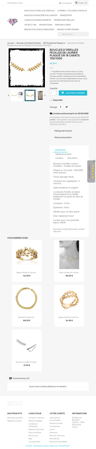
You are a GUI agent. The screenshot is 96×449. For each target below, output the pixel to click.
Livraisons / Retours (37, 418)
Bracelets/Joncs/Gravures (39, 29)
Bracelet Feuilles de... (26, 317)
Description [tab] (60, 150)
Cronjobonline (34, 442)
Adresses (54, 432)
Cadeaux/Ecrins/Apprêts (37, 20)
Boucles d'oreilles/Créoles (39, 10)
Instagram (20, 403)
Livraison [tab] (59, 158)
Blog (30, 438)
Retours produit (56, 423)
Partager (60, 107)
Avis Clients (89, 171)
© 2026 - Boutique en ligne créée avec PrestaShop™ (48, 446)
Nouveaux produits (15, 418)
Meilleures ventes (14, 421)
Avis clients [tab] (72, 158)
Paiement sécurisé (36, 429)
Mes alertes (54, 438)
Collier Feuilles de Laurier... (69, 272)
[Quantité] (52, 93)
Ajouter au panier (73, 92)
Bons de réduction (57, 435)
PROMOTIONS (45, 24)
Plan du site (33, 435)
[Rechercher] (73, 34)
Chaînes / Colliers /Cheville (72, 10)
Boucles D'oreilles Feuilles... (27, 362)
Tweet (66, 107)
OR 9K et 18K (30, 24)
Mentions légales (35, 421)
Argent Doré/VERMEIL (68, 29)
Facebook (10, 403)
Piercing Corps (63, 24)
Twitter (15, 403)
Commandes (55, 426)
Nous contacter (35, 432)
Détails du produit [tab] (63, 154)
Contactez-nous (15, 3)
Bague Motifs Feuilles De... (69, 317)
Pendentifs (66, 15)
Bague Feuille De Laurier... (27, 272)
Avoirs (52, 429)
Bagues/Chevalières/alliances (40, 15)
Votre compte (57, 413)
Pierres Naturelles (64, 20)
